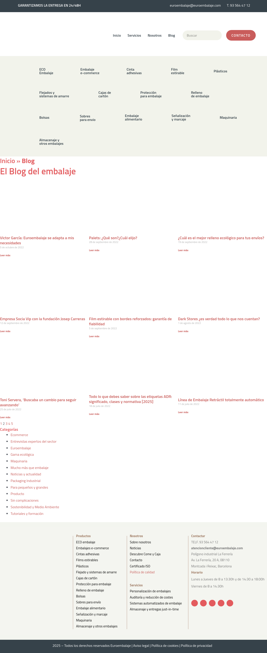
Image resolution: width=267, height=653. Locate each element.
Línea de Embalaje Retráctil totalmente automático (221, 400)
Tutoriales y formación (27, 513)
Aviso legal (141, 645)
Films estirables (87, 560)
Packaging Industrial (25, 480)
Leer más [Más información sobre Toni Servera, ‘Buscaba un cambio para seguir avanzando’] (5, 417)
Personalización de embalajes (150, 591)
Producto (17, 493)
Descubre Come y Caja (145, 554)
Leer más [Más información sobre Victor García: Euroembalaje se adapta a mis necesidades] (5, 255)
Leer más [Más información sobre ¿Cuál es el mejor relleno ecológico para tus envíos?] (183, 250)
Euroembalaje (21, 448)
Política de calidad (142, 572)
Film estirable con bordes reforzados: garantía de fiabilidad (130, 321)
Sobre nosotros (140, 542)
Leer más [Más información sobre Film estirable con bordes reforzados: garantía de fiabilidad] (94, 336)
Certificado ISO (140, 566)
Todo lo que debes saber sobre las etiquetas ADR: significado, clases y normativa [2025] (130, 399)
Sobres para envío (88, 602)
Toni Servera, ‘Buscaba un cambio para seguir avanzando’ (38, 402)
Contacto (136, 560)
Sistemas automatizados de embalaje (156, 603)
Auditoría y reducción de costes (151, 597)
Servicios (134, 35)
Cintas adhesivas (87, 554)
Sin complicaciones (25, 500)
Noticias (135, 548)
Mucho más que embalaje (30, 467)
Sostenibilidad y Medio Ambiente (35, 507)
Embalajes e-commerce (92, 548)
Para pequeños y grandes (29, 487)
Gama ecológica (22, 454)
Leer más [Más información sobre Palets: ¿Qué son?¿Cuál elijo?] (94, 250)
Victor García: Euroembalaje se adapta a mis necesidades (37, 240)
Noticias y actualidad (26, 474)
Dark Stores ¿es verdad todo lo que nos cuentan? (219, 319)
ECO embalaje (85, 542)
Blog (171, 35)
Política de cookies (164, 645)
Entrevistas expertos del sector (34, 441)
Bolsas (80, 596)
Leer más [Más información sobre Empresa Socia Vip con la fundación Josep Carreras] (5, 331)
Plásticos (82, 566)
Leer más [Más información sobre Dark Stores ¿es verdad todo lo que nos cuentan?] (183, 331)
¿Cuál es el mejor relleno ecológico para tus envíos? (221, 238)
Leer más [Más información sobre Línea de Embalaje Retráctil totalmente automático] (183, 412)
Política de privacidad (197, 645)
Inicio (117, 35)
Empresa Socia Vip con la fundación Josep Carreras (42, 319)
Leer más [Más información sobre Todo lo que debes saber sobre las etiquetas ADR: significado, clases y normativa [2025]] (94, 414)
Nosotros (155, 35)
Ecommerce (19, 434)
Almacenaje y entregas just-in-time (154, 609)
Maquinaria (19, 461)
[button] (126, 71)
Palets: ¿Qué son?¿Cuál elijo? (113, 238)
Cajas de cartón (86, 578)
